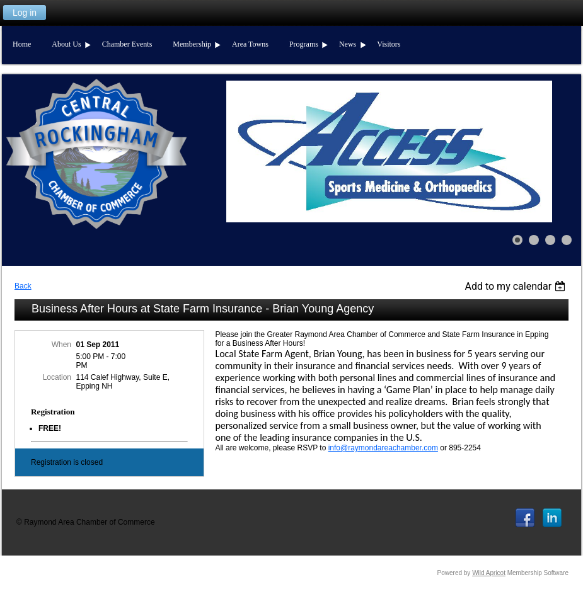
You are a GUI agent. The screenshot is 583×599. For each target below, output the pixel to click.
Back (23, 286)
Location (57, 377)
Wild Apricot (488, 572)
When (61, 344)
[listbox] (517, 286)
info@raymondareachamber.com (383, 447)
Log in (25, 13)
